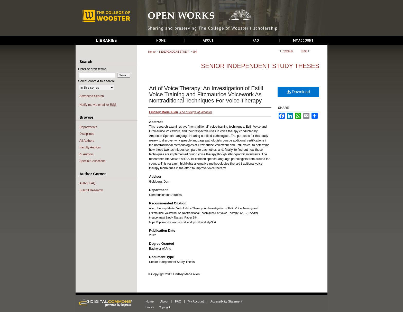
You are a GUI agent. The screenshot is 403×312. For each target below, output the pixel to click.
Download (298, 92)
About (164, 301)
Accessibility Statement (226, 301)
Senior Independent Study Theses (260, 65)
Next (304, 50)
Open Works (232, 18)
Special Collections (92, 161)
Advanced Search (91, 96)
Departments (88, 127)
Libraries (106, 40)
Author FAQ (87, 183)
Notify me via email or (97, 105)
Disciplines (86, 134)
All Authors (86, 141)
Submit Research (91, 190)
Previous (287, 50)
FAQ (178, 301)
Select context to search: (96, 81)
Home (151, 51)
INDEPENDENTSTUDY (174, 51)
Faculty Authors (90, 147)
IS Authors (86, 154)
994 (195, 51)
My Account (196, 301)
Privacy (149, 307)
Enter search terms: (92, 69)
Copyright (164, 307)
